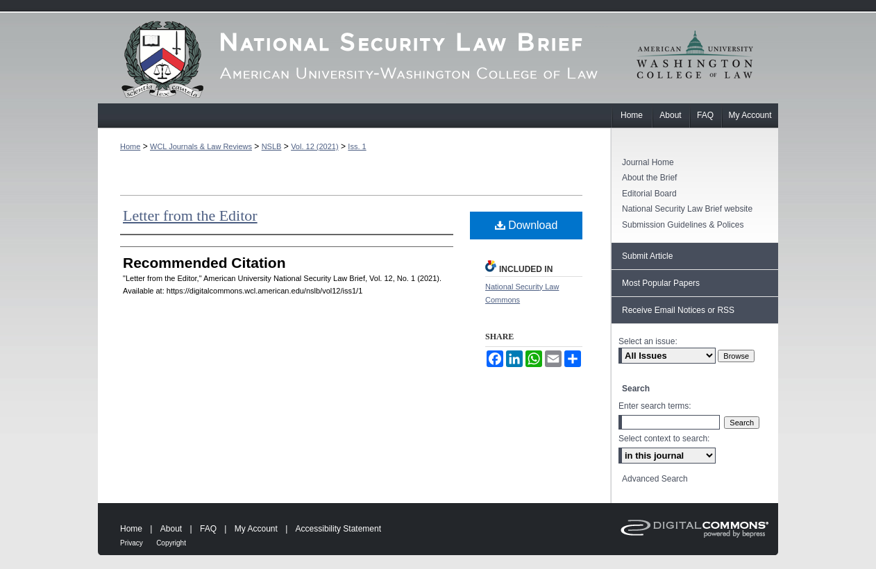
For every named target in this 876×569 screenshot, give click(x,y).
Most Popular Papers (661, 283)
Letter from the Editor (190, 215)
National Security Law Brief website (687, 209)
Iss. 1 (357, 146)
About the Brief (649, 177)
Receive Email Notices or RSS (678, 310)
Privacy (131, 543)
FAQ (208, 529)
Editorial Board (649, 193)
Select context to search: (663, 438)
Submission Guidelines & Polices (682, 225)
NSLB (272, 146)
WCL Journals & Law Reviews (201, 146)
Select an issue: (647, 341)
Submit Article (647, 256)
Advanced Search (655, 479)
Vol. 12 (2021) (315, 146)
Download (526, 225)
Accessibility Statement (338, 529)
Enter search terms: (654, 406)
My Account (256, 529)
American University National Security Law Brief (355, 58)
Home (130, 146)
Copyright (171, 543)
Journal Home (648, 162)
